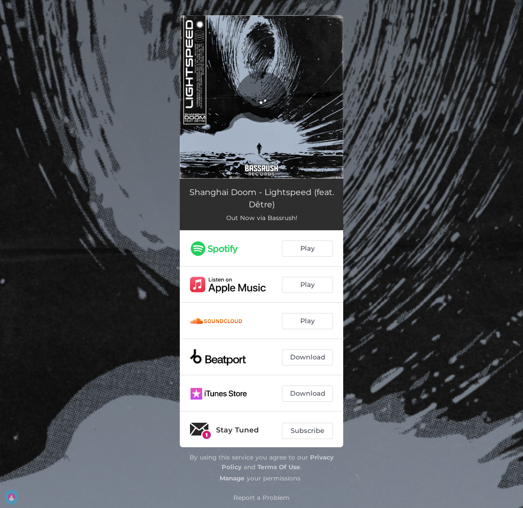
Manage (232, 478)
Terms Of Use (278, 467)
